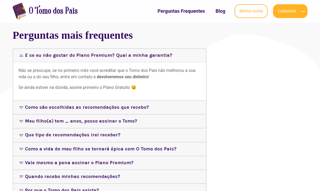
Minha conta (251, 11)
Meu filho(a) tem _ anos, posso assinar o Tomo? (81, 121)
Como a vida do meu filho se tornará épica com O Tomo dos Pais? (101, 149)
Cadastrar (287, 11)
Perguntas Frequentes (181, 11)
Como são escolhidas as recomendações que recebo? (87, 107)
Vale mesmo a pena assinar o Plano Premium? (79, 163)
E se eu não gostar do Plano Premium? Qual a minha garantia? (98, 55)
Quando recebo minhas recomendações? (72, 176)
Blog (220, 11)
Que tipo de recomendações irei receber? (73, 135)
